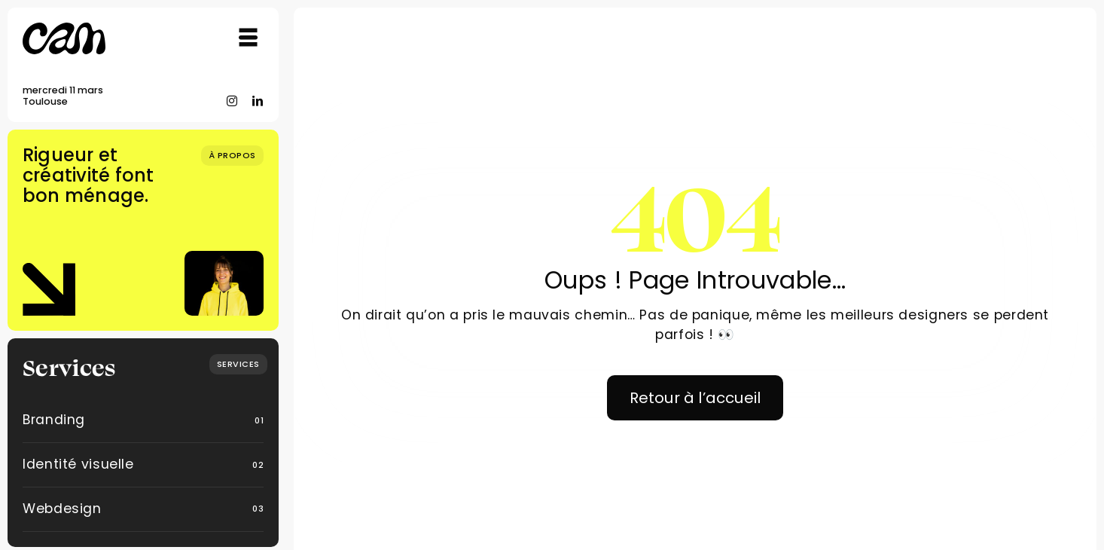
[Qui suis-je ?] (232, 155)
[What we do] (238, 364)
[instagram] (232, 101)
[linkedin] (258, 101)
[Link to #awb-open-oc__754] (248, 38)
